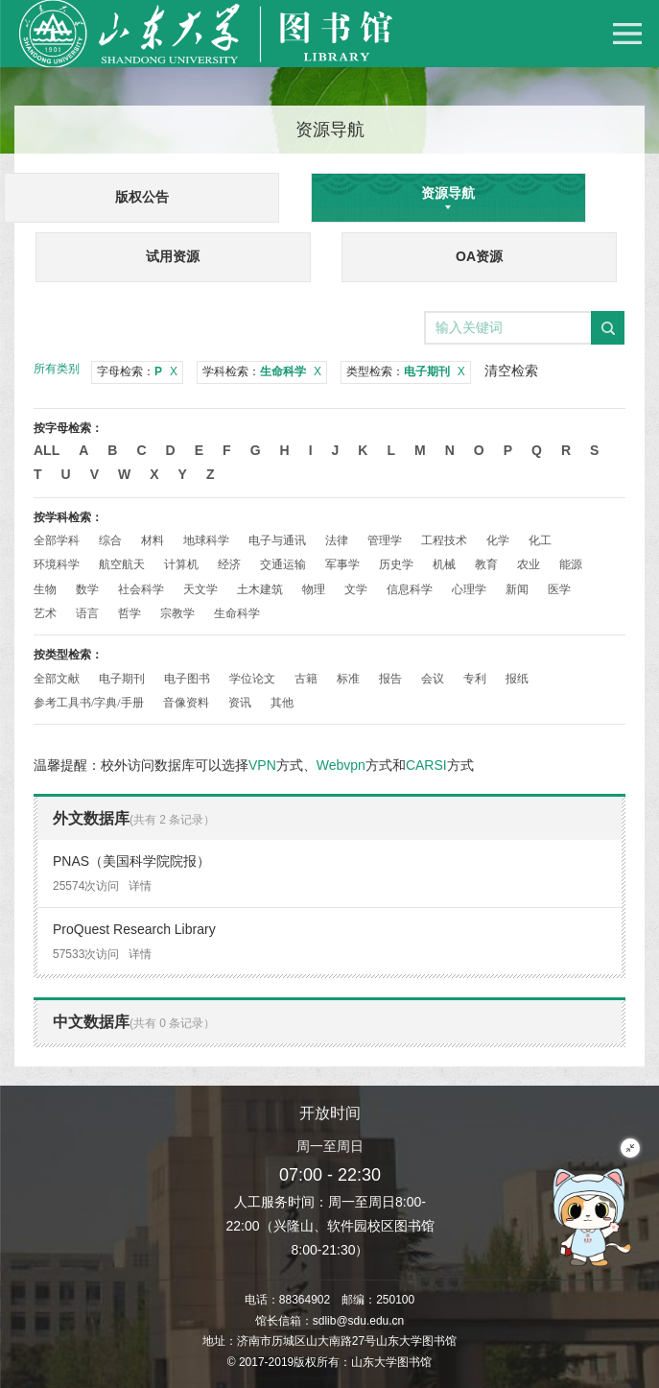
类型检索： (405, 371)
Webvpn (341, 765)
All (46, 450)
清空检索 (511, 370)
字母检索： (137, 371)
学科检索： (261, 371)
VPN (262, 765)
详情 (140, 886)
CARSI (426, 765)
